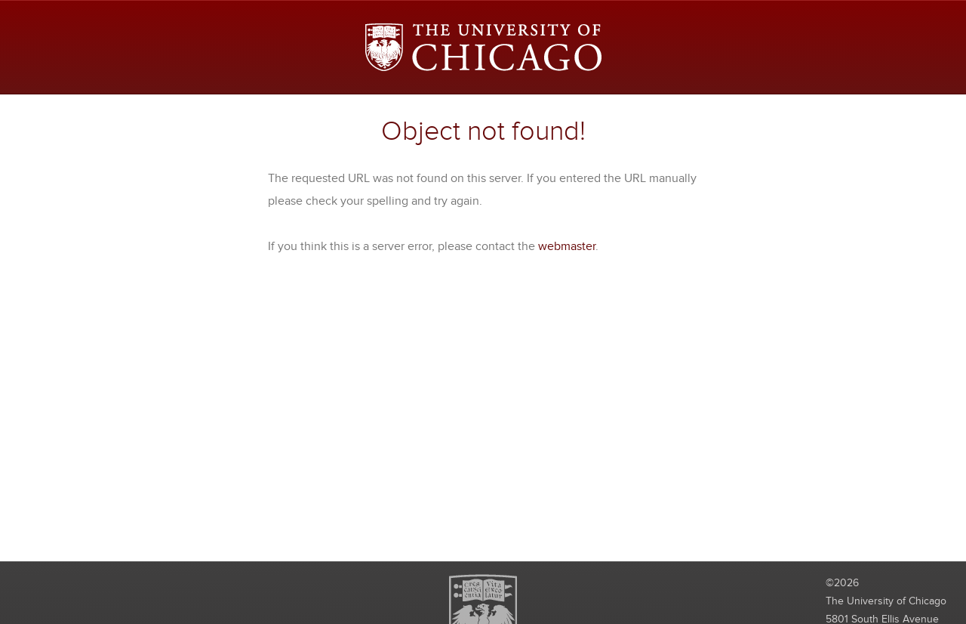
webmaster (566, 246)
